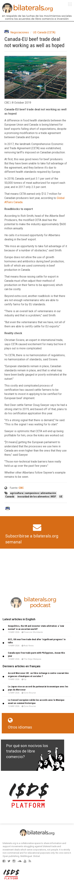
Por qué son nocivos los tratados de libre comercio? (27, 751)
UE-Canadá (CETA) (44, 32)
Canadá (10, 496)
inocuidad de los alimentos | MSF (37, 496)
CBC (21, 487)
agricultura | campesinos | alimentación (33, 493)
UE (60, 496)
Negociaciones (19, 32)
